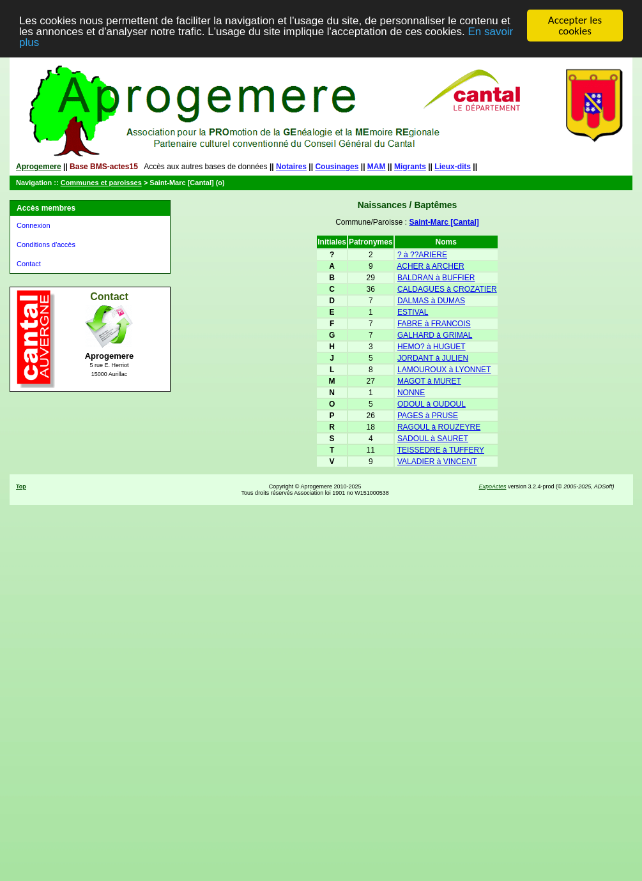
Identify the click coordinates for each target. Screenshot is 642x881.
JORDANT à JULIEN (432, 358)
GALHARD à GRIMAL (434, 335)
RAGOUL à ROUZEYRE (438, 427)
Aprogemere (38, 166)
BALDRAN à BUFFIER (436, 277)
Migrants (410, 166)
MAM (376, 166)
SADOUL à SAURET (432, 438)
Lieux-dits (452, 166)
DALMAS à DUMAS (431, 300)
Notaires (291, 166)
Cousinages (336, 166)
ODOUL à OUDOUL (431, 404)
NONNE (411, 392)
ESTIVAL (412, 312)
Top (21, 486)
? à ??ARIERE (422, 254)
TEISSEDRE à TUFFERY (440, 450)
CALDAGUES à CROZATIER (447, 289)
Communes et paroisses (101, 182)
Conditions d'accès (46, 244)
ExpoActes (492, 486)
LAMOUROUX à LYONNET (444, 369)
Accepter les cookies (575, 25)
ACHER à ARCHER (430, 266)
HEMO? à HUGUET (431, 346)
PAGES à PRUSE (427, 415)
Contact (29, 263)
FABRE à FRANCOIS (434, 323)
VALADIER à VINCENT (437, 461)
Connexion (33, 225)
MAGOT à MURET (429, 381)
